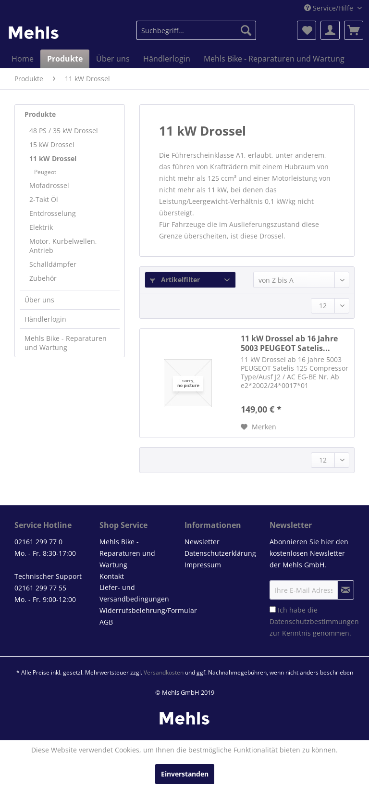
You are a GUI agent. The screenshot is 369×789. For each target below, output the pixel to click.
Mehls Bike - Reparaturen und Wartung (66, 343)
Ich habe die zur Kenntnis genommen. (314, 621)
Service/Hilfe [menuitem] (329, 8)
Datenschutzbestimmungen (314, 621)
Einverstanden (185, 773)
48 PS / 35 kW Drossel (63, 130)
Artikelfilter (175, 279)
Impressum (202, 564)
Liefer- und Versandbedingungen (134, 593)
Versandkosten (164, 672)
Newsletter (202, 541)
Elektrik (41, 227)
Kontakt (111, 576)
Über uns (39, 299)
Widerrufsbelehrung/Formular (139, 610)
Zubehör (43, 278)
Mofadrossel (49, 185)
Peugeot (45, 172)
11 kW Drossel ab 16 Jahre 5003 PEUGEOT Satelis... (289, 343)
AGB (106, 621)
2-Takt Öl (43, 199)
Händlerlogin (45, 319)
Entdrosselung (52, 213)
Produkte (40, 114)
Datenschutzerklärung (220, 553)
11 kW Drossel (52, 158)
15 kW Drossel (51, 144)
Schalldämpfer (52, 264)
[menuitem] (196, 30)
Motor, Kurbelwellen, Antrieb (63, 246)
